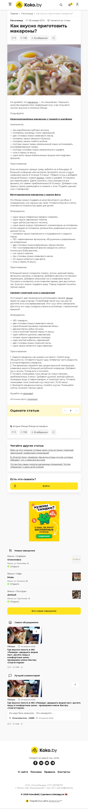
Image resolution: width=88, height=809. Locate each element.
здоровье (28, 393)
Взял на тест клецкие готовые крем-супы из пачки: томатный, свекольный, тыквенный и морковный (42, 451)
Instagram (32, 399)
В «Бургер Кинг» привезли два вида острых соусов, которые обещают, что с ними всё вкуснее (41, 458)
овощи (69, 298)
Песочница (16, 20)
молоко (40, 178)
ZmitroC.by (54, 801)
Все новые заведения (44, 611)
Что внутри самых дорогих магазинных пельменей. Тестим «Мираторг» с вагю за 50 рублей (40, 465)
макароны (33, 102)
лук (70, 172)
